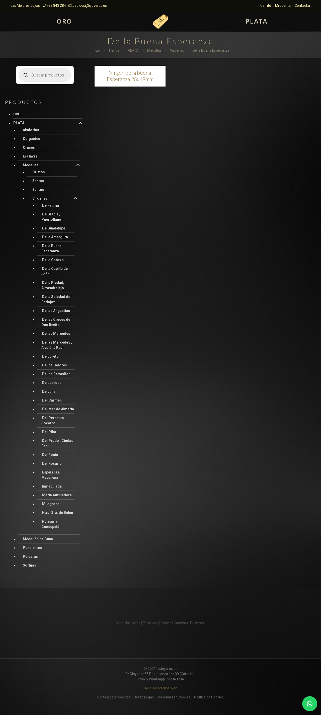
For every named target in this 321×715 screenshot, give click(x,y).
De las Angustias (56, 311)
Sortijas (29, 565)
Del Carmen (52, 400)
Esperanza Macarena (50, 475)
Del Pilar (49, 432)
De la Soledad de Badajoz (55, 299)
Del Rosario (52, 463)
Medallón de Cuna (38, 539)
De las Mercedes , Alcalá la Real (56, 345)
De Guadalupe (53, 228)
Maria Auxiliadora (57, 495)
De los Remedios (56, 374)
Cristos (38, 172)
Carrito (265, 6)
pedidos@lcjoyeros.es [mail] (89, 6)
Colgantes (31, 139)
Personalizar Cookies (173, 697)
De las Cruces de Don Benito (55, 322)
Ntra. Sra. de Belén (57, 513)
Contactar (302, 6)
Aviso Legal (144, 697)
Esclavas (30, 156)
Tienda (113, 50)
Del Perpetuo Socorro (52, 420)
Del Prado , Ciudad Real (57, 443)
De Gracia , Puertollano (51, 216)
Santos (38, 190)
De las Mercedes (56, 334)
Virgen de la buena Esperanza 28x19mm (130, 75)
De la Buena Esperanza (51, 248)
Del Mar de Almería (58, 409)
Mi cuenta (283, 6)
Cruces (29, 147)
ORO (17, 114)
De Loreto (50, 356)
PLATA (133, 50)
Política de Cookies (209, 697)
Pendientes (32, 548)
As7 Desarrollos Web (161, 688)
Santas (38, 181)
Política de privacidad (114, 697)
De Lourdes (51, 383)
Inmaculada (52, 486)
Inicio (96, 50)
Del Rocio (50, 455)
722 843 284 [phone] (56, 6)
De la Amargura (55, 237)
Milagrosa (50, 504)
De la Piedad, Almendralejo (52, 285)
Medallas (154, 50)
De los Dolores (54, 365)
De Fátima (50, 205)
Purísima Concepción (51, 524)
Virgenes (177, 50)
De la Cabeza (53, 260)
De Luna (48, 391)
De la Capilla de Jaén (54, 271)
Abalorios (31, 130)
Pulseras (30, 556)
